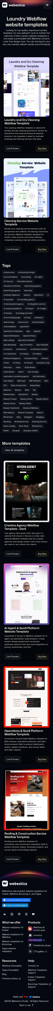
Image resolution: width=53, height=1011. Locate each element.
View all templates (14, 450)
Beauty (35, 394)
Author (21, 372)
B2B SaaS (21, 381)
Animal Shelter (38, 322)
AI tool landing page (12, 317)
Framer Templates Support (36, 978)
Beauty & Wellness (31, 408)
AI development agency (14, 304)
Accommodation (10, 277)
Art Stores (28, 363)
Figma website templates (9, 949)
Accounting (26, 277)
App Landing (9, 340)
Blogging (40, 417)
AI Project (29, 308)
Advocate (28, 290)
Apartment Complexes (13, 331)
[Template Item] (26, 87)
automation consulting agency (16, 376)
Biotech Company (25, 412)
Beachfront (23, 394)
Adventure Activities (12, 286)
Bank (27, 390)
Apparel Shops (29, 336)
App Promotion (26, 345)
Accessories (9, 272)
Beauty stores (9, 403)
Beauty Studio (25, 403)
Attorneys (8, 367)
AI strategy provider (24, 313)
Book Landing (9, 426)
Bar (34, 390)
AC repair (39, 277)
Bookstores (37, 426)
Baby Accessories (18, 385)
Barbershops (9, 394)
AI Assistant (8, 299)
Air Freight (41, 308)
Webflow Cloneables (12, 965)
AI (48, 295)
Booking (7, 422)
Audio (18, 367)
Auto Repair (8, 381)
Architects (8, 349)
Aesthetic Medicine (12, 295)
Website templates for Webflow (12, 935)
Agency (27, 295)
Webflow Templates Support (37, 971)
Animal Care (23, 322)
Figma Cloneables (10, 970)
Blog (18, 417)
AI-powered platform (12, 308)
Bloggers (28, 417)
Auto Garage (33, 372)
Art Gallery (24, 354)
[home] (13, 5)
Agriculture (38, 295)
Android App (9, 322)
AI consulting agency (25, 299)
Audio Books (30, 367)
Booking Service (21, 422)
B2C (46, 381)
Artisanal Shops (30, 358)
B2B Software (35, 381)
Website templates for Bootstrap (12, 942)
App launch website (26, 340)
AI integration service (36, 304)
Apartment (24, 327)
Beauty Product (10, 399)
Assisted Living (43, 363)
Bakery (18, 390)
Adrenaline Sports (24, 281)
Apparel (37, 331)
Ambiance (39, 317)
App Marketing (10, 345)
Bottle (6, 431)
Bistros (40, 412)
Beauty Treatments (11, 408)
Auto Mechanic (39, 376)
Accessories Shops (26, 272)
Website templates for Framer (12, 928)
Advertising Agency (32, 286)
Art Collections (10, 354)
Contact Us (33, 965)
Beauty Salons (26, 399)
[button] (47, 5)
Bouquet (16, 431)
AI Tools (27, 317)
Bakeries (7, 390)
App (28, 331)
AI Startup (8, 313)
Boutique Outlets (31, 431)
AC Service (8, 281)
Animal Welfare (10, 327)
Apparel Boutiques (11, 336)
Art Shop (16, 363)
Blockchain (8, 417)
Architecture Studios (38, 349)
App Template (42, 345)
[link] (26, 121)
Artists (6, 363)
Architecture (21, 349)
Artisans (44, 358)
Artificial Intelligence (12, 358)
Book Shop (23, 426)
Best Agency (9, 412)
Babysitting (35, 385)
